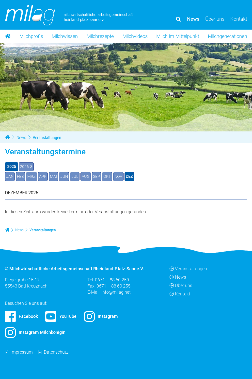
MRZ (31, 176)
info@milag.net (116, 292)
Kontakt (180, 293)
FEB (20, 176)
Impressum (22, 351)
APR (43, 176)
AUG (86, 176)
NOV (118, 176)
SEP (96, 176)
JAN (10, 176)
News (178, 276)
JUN (64, 176)
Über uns (181, 285)
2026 (24, 166)
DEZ (129, 176)
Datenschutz (56, 351)
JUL (74, 176)
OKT (107, 176)
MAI (53, 176)
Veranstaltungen (188, 268)
